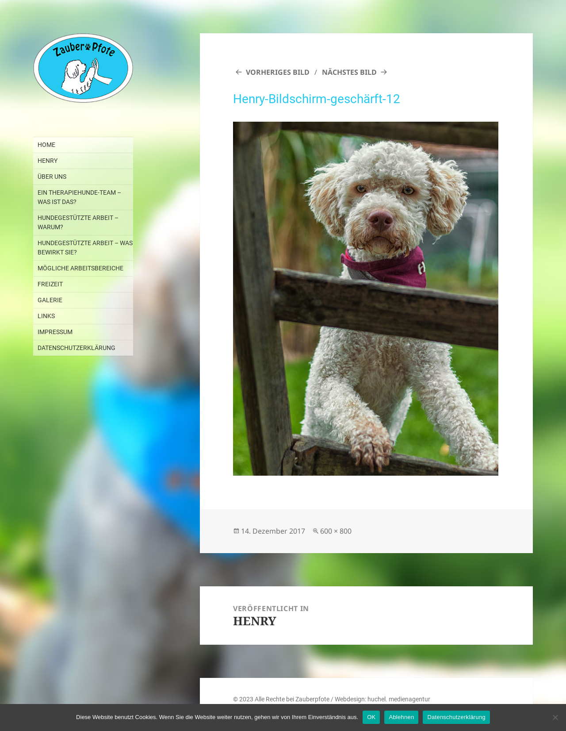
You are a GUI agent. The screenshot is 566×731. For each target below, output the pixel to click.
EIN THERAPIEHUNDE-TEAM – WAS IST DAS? (79, 197)
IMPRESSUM (55, 331)
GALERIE (50, 300)
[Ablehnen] (555, 717)
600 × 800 (336, 531)
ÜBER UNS (52, 176)
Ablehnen (401, 717)
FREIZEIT (50, 284)
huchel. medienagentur (398, 699)
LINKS (46, 315)
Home (46, 144)
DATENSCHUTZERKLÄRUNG (76, 347)
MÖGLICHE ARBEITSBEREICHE (80, 268)
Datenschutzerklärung (456, 717)
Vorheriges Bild (278, 72)
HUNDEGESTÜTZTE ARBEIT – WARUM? (78, 222)
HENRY (47, 160)
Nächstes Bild (349, 72)
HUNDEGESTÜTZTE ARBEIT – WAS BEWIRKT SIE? (85, 247)
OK (371, 717)
